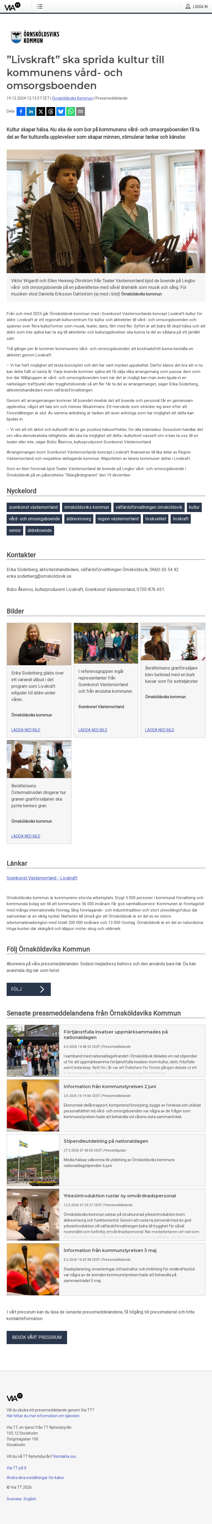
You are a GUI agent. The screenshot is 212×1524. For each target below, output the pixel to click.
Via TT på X (16, 1468)
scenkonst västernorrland (33, 507)
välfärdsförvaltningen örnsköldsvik (149, 507)
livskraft (181, 518)
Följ (28, 989)
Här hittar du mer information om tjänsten (43, 1416)
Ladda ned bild (25, 730)
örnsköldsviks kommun (86, 507)
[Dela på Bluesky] (60, 112)
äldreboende (40, 530)
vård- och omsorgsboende (34, 518)
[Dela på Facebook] (21, 112)
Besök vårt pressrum (37, 1337)
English (30, 1499)
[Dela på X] (40, 112)
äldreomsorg (79, 518)
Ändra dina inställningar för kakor (35, 1477)
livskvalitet (155, 518)
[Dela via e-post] (80, 112)
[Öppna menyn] (41, 6)
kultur (194, 507)
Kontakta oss (65, 1456)
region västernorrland (118, 518)
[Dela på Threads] (50, 112)
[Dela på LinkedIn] (30, 112)
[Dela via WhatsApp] (70, 112)
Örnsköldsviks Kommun (72, 98)
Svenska (14, 1499)
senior (15, 530)
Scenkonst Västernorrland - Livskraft (42, 878)
